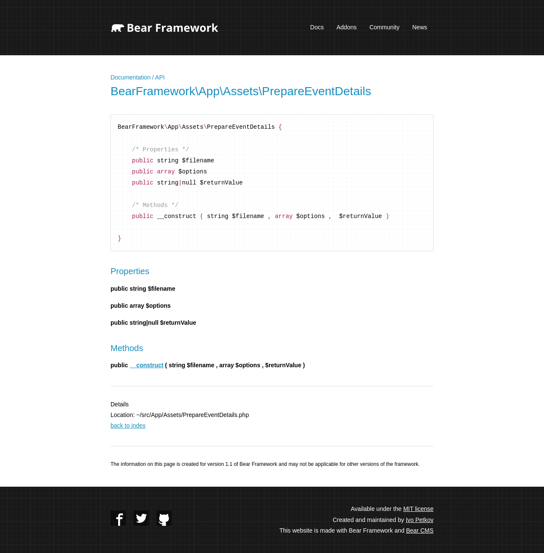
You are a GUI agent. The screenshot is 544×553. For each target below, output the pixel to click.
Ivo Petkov (420, 519)
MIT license (418, 508)
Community (384, 27)
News (419, 27)
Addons (347, 27)
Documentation (130, 77)
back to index (128, 425)
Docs (317, 27)
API (160, 77)
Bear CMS (420, 530)
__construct (146, 365)
